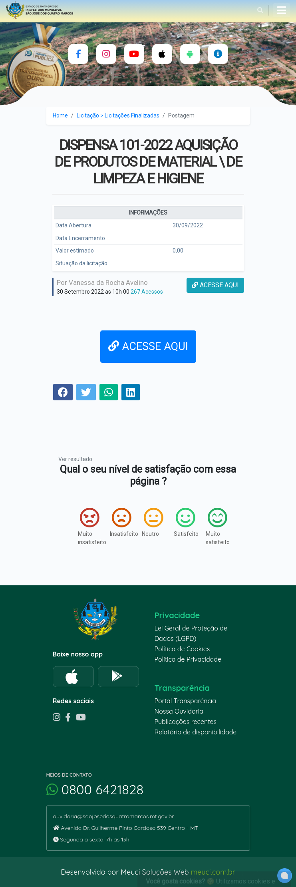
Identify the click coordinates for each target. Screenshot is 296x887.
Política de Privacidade (188, 659)
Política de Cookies (182, 649)
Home (60, 115)
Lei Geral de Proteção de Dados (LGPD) (191, 633)
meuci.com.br (213, 872)
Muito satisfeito (214, 526)
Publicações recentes (186, 722)
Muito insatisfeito (86, 526)
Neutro (150, 522)
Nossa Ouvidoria (179, 711)
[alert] (284, 875)
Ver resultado (75, 459)
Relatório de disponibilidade (196, 732)
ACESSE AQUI (215, 285)
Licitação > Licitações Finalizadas (118, 115)
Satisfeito (182, 522)
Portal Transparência (185, 701)
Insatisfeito (118, 522)
